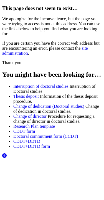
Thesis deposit (26, 96)
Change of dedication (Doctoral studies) (48, 106)
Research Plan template (34, 126)
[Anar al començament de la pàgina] (4, 156)
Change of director (30, 116)
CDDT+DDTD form (31, 146)
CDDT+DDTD (26, 141)
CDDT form (24, 131)
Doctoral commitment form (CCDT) (45, 136)
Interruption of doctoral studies (41, 86)
